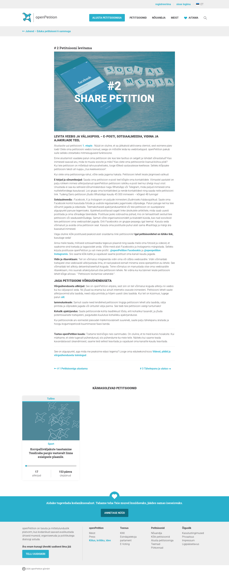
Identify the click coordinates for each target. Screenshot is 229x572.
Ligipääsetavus (190, 544)
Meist (175, 17)
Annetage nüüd (114, 512)
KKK (122, 533)
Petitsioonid (138, 17)
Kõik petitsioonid (160, 536)
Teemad (155, 544)
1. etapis (88, 145)
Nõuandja (159, 17)
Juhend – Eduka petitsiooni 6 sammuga (48, 31)
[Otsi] (205, 18)
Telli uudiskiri (35, 553)
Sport (51, 443)
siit (62, 297)
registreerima (163, 4)
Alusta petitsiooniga (107, 17)
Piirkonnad (157, 547)
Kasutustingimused (193, 533)
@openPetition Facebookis (125, 250)
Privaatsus (188, 536)
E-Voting (125, 544)
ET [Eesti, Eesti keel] (200, 4)
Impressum (188, 540)
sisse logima (183, 4)
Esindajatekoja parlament (128, 538)
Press (92, 536)
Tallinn (51, 398)
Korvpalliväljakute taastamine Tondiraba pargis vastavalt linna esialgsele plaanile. (51, 453)
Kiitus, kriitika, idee (100, 540)
